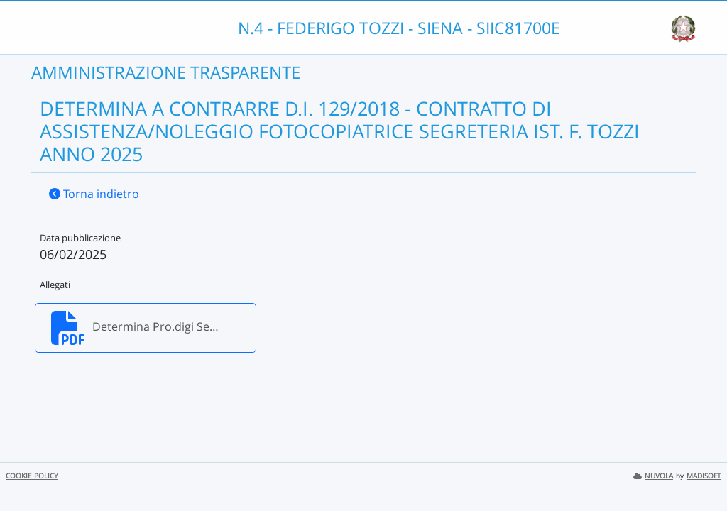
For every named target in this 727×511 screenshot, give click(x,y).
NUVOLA (653, 475)
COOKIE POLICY (32, 475)
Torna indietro (94, 194)
